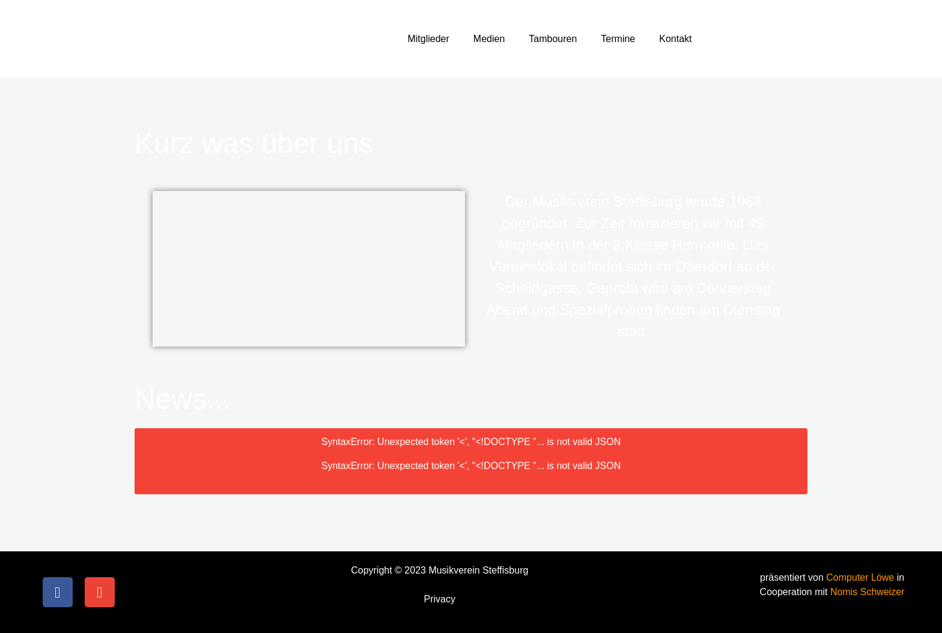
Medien (489, 39)
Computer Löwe (861, 577)
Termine (618, 39)
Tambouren (553, 39)
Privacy (439, 599)
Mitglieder (428, 39)
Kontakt (675, 39)
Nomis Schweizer (867, 592)
